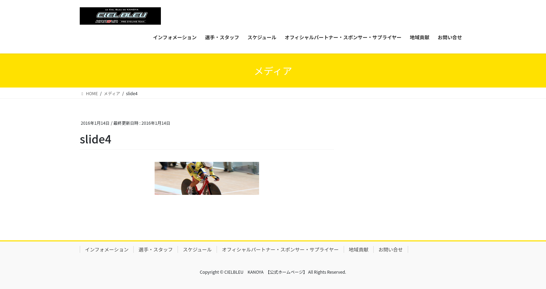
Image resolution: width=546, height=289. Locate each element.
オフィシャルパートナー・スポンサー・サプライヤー (280, 249)
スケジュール (197, 249)
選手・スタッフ (156, 249)
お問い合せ (391, 249)
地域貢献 (358, 249)
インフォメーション (106, 249)
